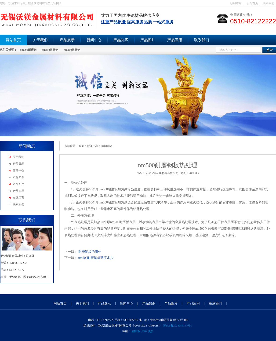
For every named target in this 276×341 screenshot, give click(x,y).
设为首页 (252, 3)
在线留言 (18, 197)
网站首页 (60, 303)
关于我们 (40, 40)
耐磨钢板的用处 (89, 252)
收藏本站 (236, 3)
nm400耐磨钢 (72, 49)
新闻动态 (107, 146)
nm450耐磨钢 (50, 49)
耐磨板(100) (139, 331)
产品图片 (147, 40)
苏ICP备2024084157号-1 (177, 325)
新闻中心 (94, 40)
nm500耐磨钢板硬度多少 (96, 258)
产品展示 (67, 40)
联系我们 (268, 3)
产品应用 (174, 40)
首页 (81, 146)
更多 (151, 331)
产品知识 (120, 40)
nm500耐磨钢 (28, 49)
